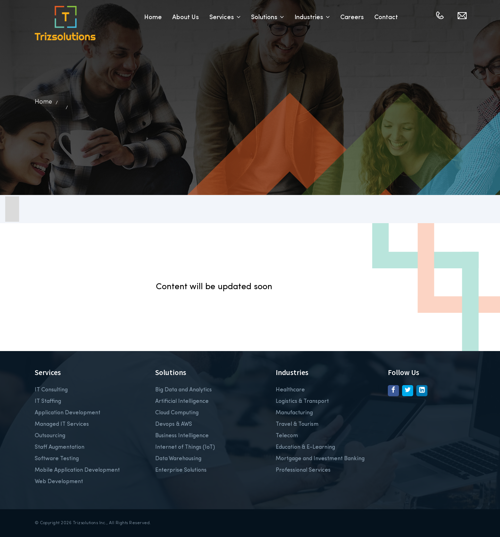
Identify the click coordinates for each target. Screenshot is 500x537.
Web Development (59, 482)
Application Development (67, 413)
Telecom (287, 436)
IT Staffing (48, 401)
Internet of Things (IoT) (185, 447)
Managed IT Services (62, 424)
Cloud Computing (177, 413)
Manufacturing (294, 413)
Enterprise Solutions (181, 470)
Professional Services (303, 470)
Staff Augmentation (59, 447)
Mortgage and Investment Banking (320, 459)
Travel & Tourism (297, 424)
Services (225, 17)
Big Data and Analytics (183, 390)
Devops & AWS (173, 424)
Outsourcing (50, 436)
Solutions (267, 17)
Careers (352, 17)
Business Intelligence (182, 436)
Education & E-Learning (305, 447)
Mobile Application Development (77, 470)
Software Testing (57, 459)
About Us (185, 17)
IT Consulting (51, 390)
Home (153, 17)
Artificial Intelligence (182, 401)
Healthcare (290, 390)
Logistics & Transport (302, 401)
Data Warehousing (178, 459)
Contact (386, 17)
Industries (312, 17)
